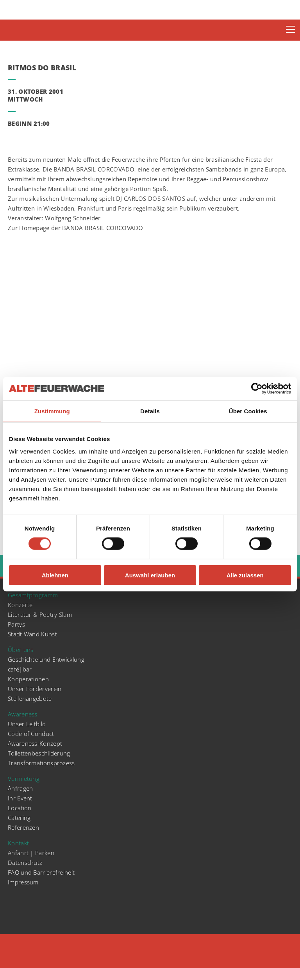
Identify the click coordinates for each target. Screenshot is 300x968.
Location (19, 808)
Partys (16, 624)
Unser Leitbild (27, 724)
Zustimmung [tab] (52, 411)
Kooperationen (28, 679)
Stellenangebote (30, 698)
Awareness (23, 714)
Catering (19, 818)
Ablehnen (55, 575)
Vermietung (23, 778)
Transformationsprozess (41, 763)
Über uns (20, 650)
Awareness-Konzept (35, 743)
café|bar (20, 669)
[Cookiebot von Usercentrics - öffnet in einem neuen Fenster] (257, 389)
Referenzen (23, 827)
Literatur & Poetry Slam (40, 614)
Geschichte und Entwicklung (46, 659)
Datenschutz (25, 862)
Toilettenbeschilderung (39, 753)
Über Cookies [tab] (248, 411)
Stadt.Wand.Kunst (32, 634)
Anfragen (20, 788)
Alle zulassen (245, 575)
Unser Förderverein (34, 689)
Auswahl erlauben (150, 575)
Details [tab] (150, 411)
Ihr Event (20, 798)
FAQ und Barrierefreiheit (41, 872)
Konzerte (20, 605)
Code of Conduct (31, 734)
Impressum (23, 882)
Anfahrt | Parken (31, 853)
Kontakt (18, 843)
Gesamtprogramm (33, 595)
